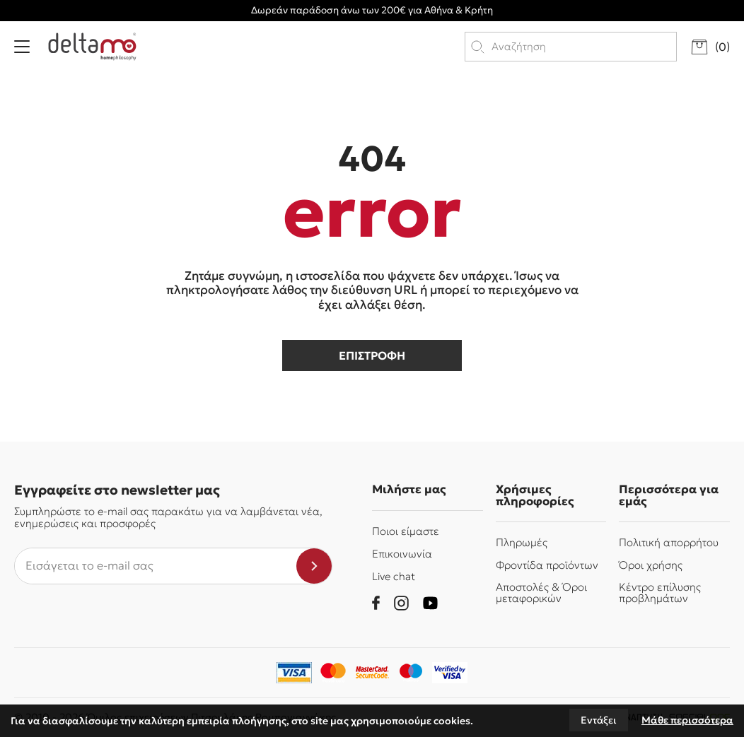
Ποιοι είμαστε (405, 531)
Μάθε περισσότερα (687, 720)
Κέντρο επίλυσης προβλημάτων (660, 592)
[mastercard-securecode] (372, 672)
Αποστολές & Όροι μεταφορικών (541, 592)
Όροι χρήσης (650, 565)
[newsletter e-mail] (155, 566)
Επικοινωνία (402, 553)
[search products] (583, 47)
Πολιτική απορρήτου (669, 542)
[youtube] (430, 603)
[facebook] (376, 603)
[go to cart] (710, 47)
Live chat (393, 576)
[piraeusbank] (449, 672)
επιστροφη (372, 355)
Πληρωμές (521, 542)
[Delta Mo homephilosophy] (92, 47)
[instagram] (401, 603)
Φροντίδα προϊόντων (547, 565)
